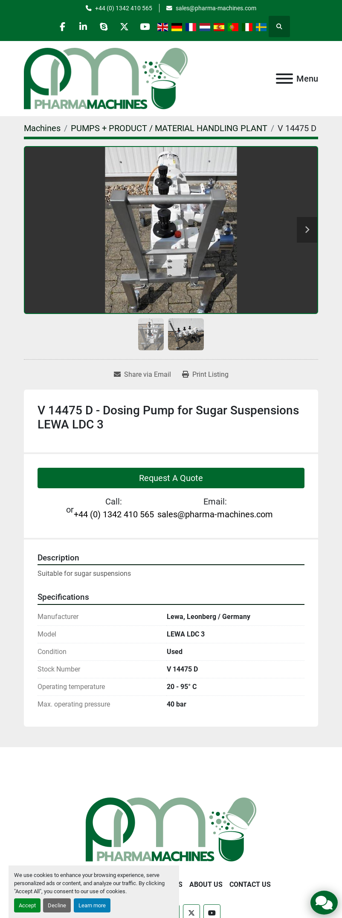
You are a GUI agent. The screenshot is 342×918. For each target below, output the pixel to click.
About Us (206, 884)
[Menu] (284, 78)
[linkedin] (82, 26)
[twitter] (125, 26)
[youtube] (147, 26)
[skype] (103, 26)
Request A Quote (171, 478)
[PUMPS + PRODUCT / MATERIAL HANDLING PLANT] (169, 128)
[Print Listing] (205, 375)
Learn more (92, 905)
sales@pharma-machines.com (216, 8)
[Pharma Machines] (171, 829)
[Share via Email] (142, 375)
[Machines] (42, 128)
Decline (57, 905)
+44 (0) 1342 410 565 (123, 8)
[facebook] (60, 26)
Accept (27, 905)
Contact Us (250, 884)
